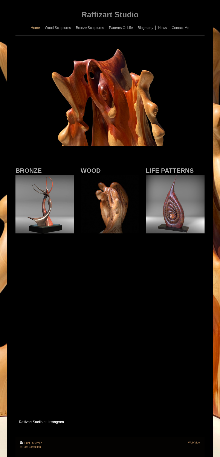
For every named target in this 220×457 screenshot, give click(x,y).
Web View (194, 442)
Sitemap (37, 443)
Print (25, 443)
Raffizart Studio (110, 14)
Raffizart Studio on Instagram (41, 422)
